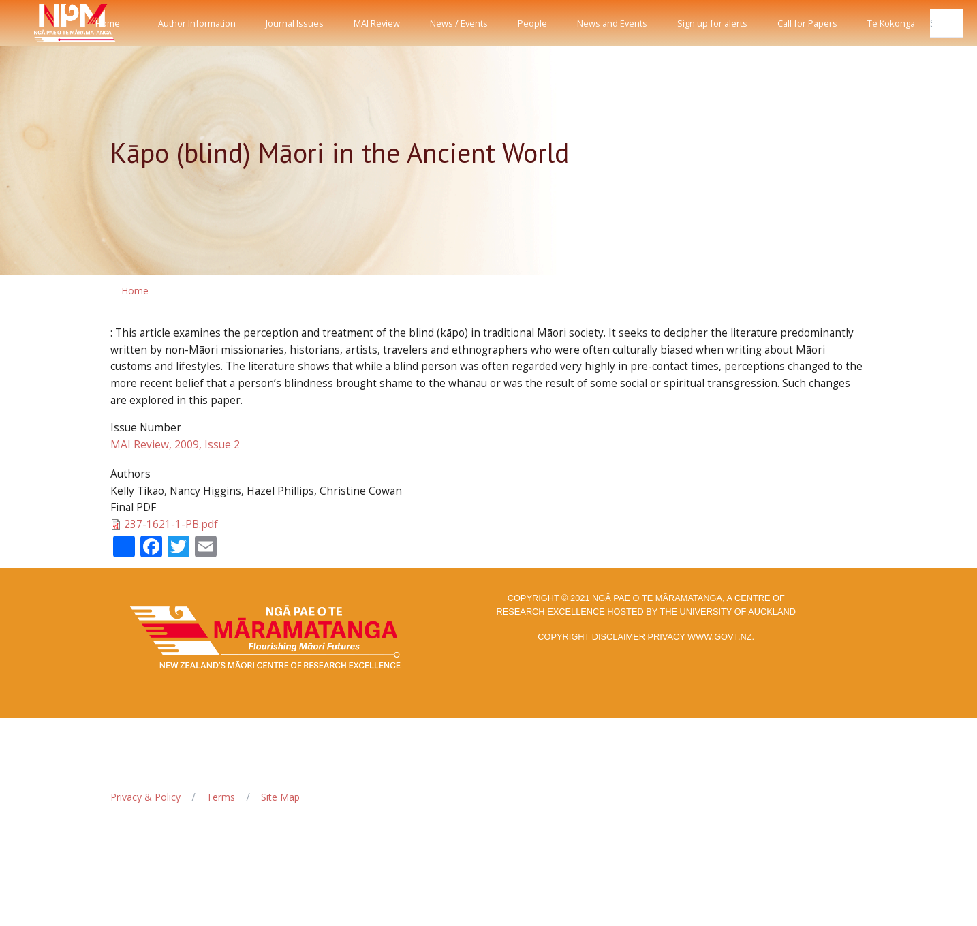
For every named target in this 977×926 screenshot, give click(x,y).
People (532, 23)
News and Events (612, 23)
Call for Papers (807, 23)
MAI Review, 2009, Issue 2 (175, 444)
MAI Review (377, 23)
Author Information (197, 23)
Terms (220, 796)
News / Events (459, 23)
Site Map (280, 796)
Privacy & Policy (145, 796)
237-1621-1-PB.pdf (171, 524)
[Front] (41, 23)
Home (107, 23)
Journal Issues (295, 23)
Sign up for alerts (712, 23)
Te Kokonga (891, 23)
